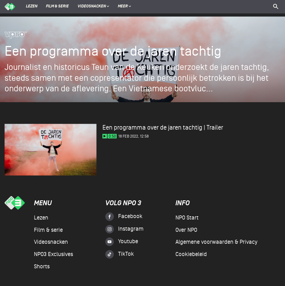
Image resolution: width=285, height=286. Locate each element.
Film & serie (57, 6)
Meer (124, 6)
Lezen (31, 6)
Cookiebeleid (191, 254)
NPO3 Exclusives (53, 254)
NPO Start (187, 218)
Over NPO (186, 230)
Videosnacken (92, 6)
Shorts (42, 266)
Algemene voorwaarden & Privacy (216, 242)
